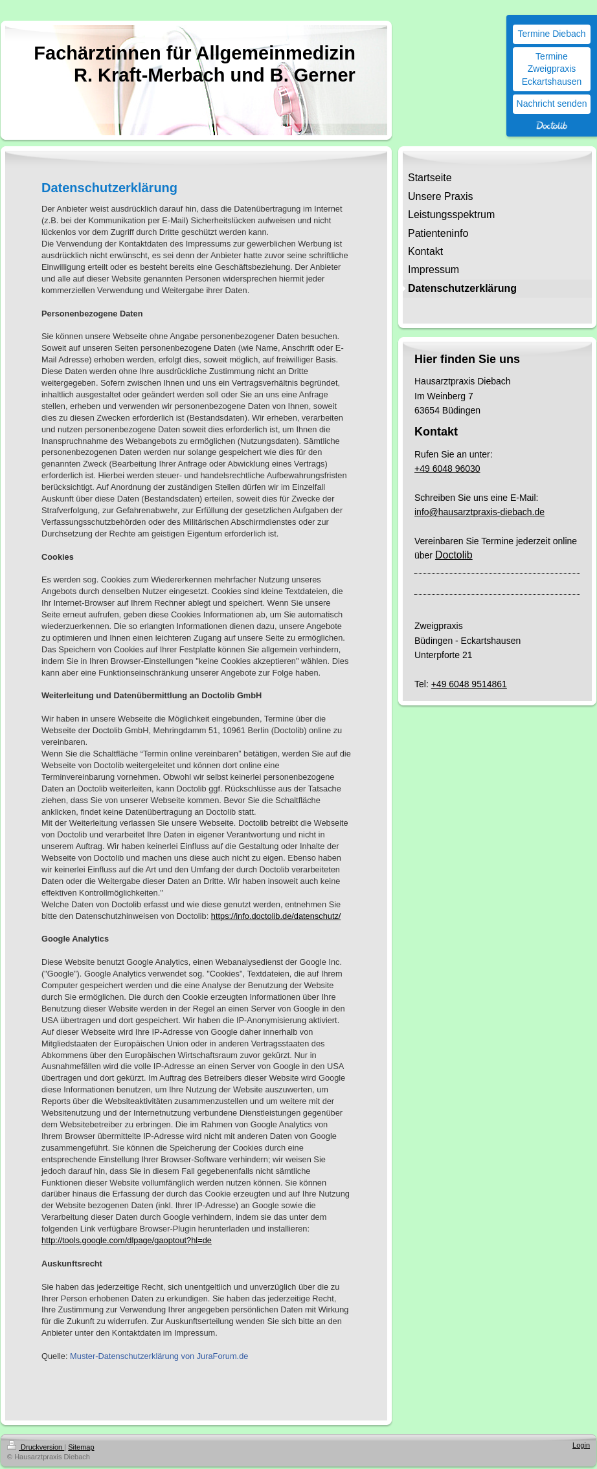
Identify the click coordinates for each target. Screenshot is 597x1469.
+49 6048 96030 (447, 468)
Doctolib (454, 554)
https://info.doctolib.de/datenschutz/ (276, 916)
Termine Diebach (551, 33)
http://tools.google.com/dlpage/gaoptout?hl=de (126, 1240)
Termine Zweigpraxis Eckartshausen (552, 69)
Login (581, 1445)
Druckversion (35, 1447)
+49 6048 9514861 (469, 684)
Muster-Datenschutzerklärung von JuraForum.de (159, 1356)
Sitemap (81, 1447)
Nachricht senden (552, 103)
